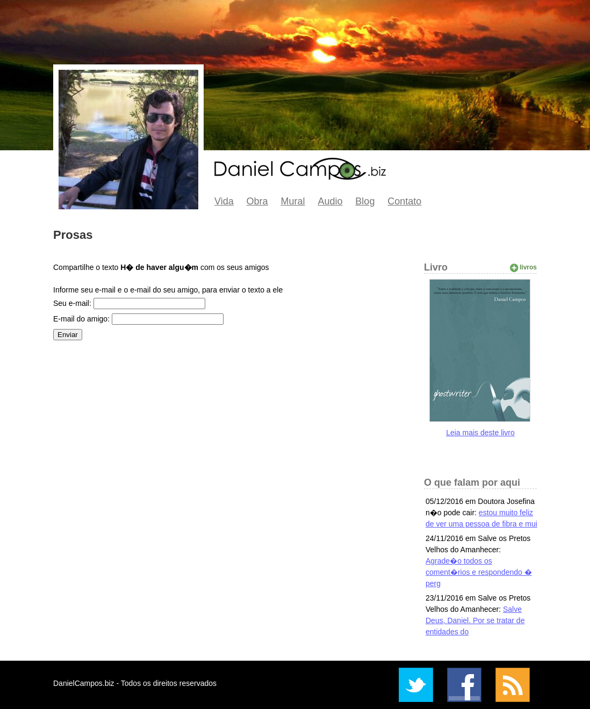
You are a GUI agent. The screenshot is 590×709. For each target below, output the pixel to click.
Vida (224, 201)
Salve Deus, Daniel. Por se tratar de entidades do (475, 620)
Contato (404, 201)
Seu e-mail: (72, 303)
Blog (365, 201)
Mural (293, 201)
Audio (330, 201)
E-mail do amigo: (81, 319)
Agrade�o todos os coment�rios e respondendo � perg (479, 572)
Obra (257, 201)
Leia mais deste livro (480, 432)
